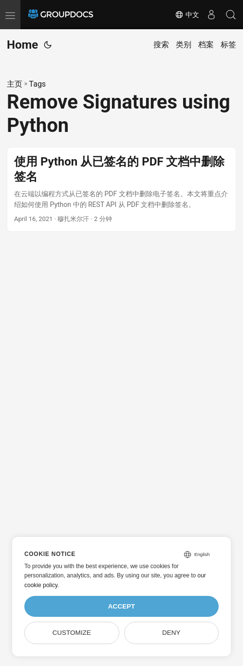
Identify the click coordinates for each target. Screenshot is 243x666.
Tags (37, 84)
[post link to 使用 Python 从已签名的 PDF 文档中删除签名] (121, 189)
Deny (171, 632)
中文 (187, 14)
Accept (121, 606)
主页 (14, 84)
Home (22, 45)
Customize (72, 632)
